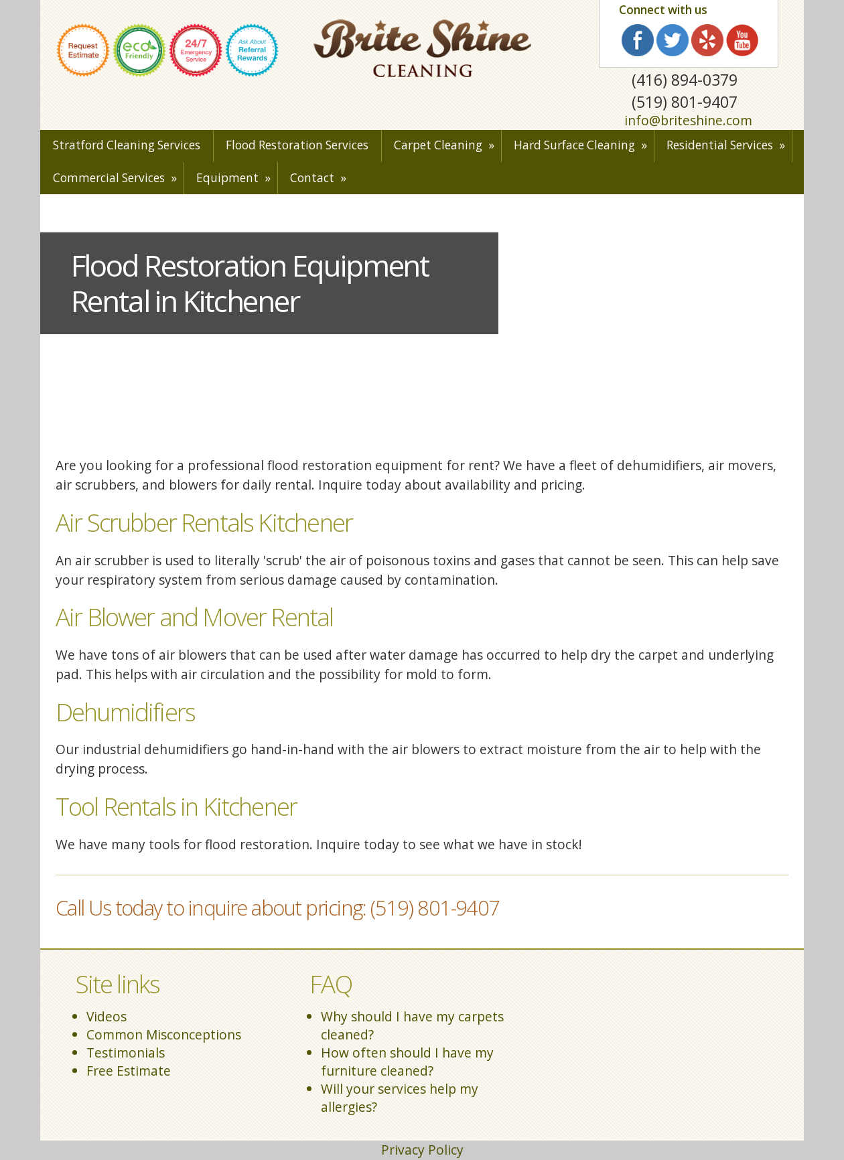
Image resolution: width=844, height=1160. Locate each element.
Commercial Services (109, 178)
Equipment (227, 178)
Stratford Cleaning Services (126, 145)
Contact (312, 178)
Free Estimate (128, 1071)
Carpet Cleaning (438, 145)
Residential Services (719, 145)
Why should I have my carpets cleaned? (412, 1025)
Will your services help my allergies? (399, 1098)
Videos (106, 1016)
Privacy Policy (422, 1150)
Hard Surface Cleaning (574, 145)
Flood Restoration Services (297, 145)
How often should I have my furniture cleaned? (407, 1061)
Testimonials (125, 1052)
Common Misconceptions (163, 1034)
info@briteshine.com (688, 120)
